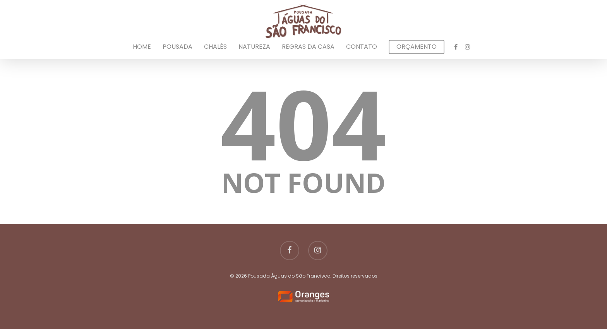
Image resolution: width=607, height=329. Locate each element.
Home (142, 47)
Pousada (177, 47)
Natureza (254, 47)
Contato (361, 47)
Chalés (215, 47)
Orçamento (416, 47)
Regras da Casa (308, 47)
